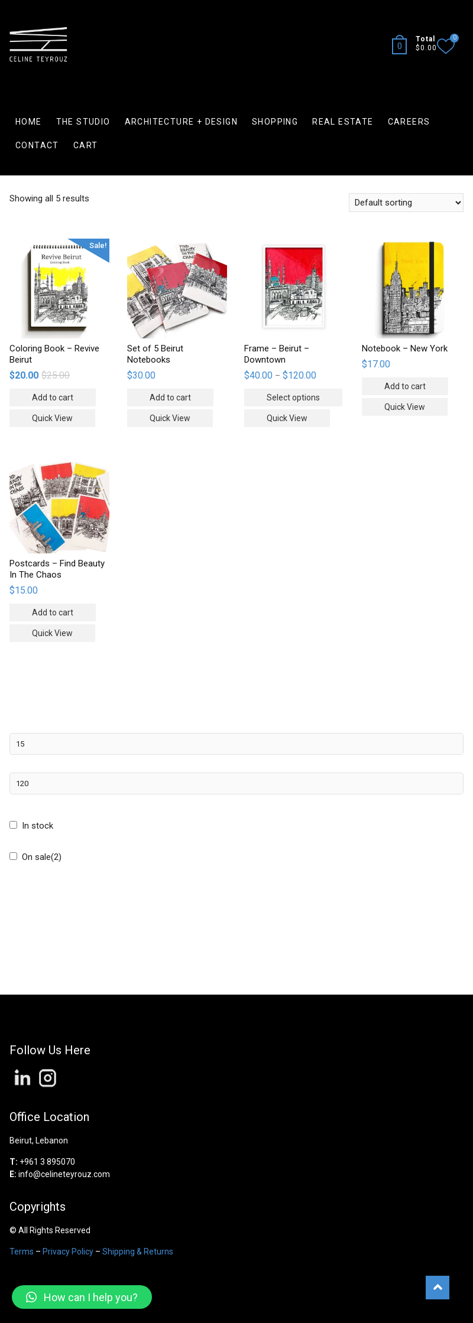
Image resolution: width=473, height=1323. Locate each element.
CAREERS (409, 121)
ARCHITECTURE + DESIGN (181, 121)
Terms (21, 1251)
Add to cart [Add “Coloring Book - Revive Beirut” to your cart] (52, 397)
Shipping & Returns (137, 1251)
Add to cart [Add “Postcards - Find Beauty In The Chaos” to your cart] (52, 612)
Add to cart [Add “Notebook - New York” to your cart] (405, 386)
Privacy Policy (68, 1251)
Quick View (52, 418)
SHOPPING (275, 121)
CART (85, 145)
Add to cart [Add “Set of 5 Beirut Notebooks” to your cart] (170, 397)
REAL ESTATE (342, 121)
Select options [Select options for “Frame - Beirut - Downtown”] (293, 397)
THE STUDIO (83, 121)
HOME (28, 121)
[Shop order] (406, 202)
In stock (37, 825)
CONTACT (37, 145)
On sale (41, 857)
